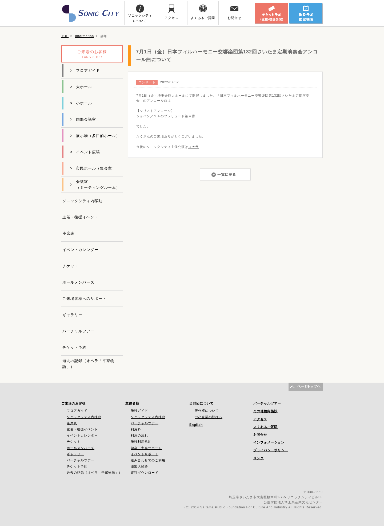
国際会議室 (83, 119)
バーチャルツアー (78, 331)
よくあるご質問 (265, 427)
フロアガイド (85, 70)
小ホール (81, 103)
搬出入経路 (139, 466)
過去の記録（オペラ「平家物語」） (88, 364)
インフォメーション (269, 442)
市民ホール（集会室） (93, 168)
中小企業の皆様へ (208, 417)
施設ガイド (139, 411)
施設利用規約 (141, 441)
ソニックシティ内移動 (82, 201)
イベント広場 (85, 152)
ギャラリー (72, 315)
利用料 (136, 429)
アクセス (260, 419)
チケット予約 (74, 347)
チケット (70, 266)
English (196, 425)
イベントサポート (144, 454)
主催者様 (132, 403)
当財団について (201, 403)
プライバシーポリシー (270, 450)
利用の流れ (139, 435)
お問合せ (260, 435)
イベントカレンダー (80, 250)
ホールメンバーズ (78, 282)
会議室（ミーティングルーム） (95, 184)
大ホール (81, 87)
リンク (258, 458)
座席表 (68, 233)
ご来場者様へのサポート (84, 298)
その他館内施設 (265, 411)
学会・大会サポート (146, 448)
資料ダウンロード (144, 472)
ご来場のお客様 (73, 403)
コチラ (193, 147)
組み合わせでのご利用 (148, 460)
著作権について (207, 411)
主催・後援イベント (80, 217)
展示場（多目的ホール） (95, 136)
